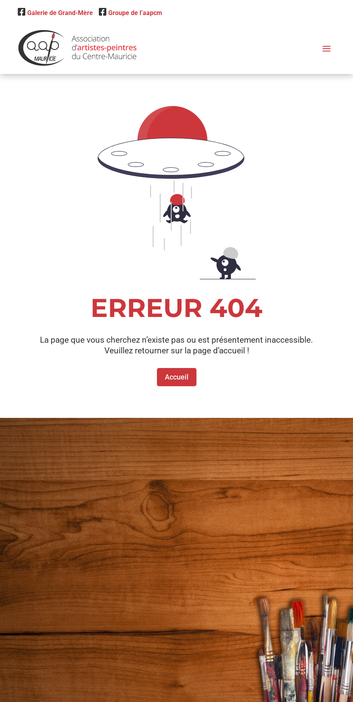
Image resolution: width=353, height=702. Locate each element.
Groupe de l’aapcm (130, 13)
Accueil (177, 377)
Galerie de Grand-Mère (55, 13)
